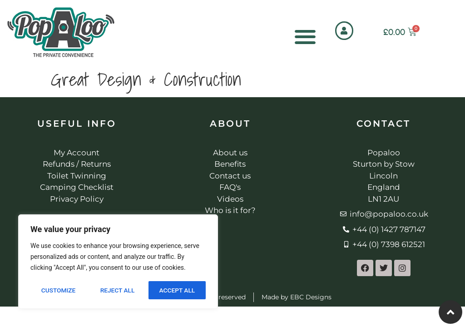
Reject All (117, 290)
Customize (57, 290)
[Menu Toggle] (305, 36)
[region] (118, 262)
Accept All (177, 290)
